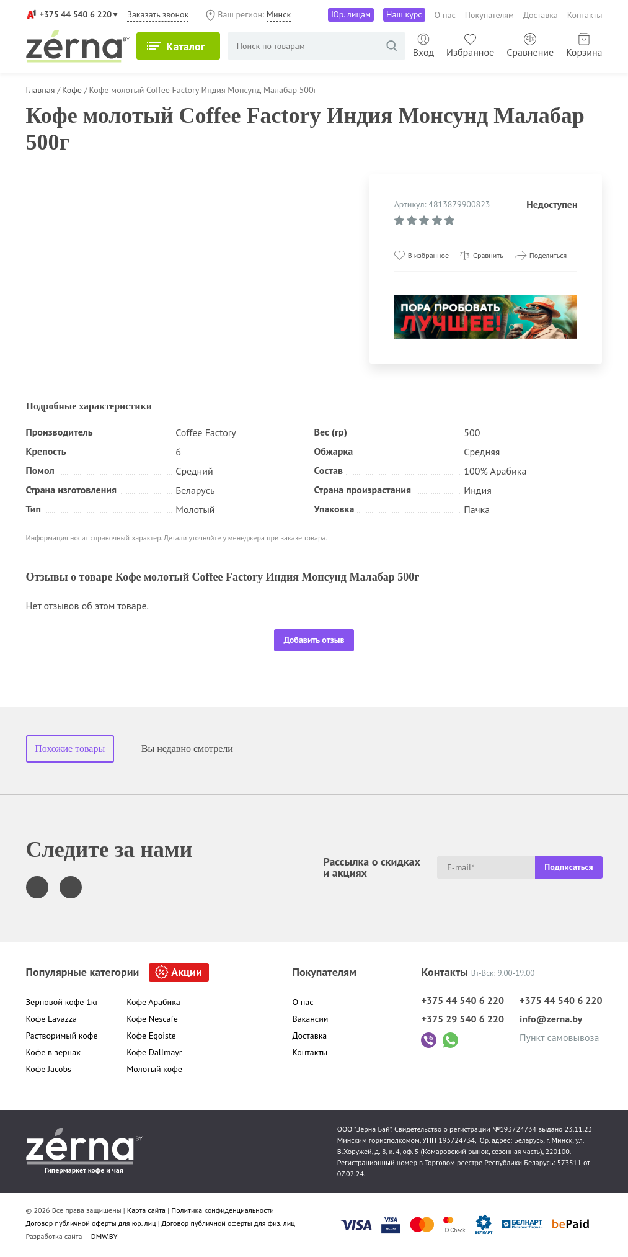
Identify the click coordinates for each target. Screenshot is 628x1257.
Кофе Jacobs (48, 1069)
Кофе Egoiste (150, 1035)
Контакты (585, 15)
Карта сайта (146, 1210)
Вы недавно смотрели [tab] (187, 748)
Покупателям (489, 15)
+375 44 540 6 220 (76, 14)
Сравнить (488, 255)
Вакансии (311, 1018)
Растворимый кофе (62, 1035)
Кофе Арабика (153, 1002)
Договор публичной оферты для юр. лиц (91, 1223)
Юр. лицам (351, 14)
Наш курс (404, 14)
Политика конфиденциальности (222, 1210)
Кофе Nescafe (152, 1018)
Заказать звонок (157, 14)
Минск (279, 14)
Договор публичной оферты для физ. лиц (228, 1223)
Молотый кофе (154, 1069)
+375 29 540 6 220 (462, 1019)
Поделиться (548, 255)
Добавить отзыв (313, 639)
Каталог (190, 46)
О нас (445, 15)
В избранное (428, 255)
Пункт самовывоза (559, 1037)
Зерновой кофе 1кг (62, 1002)
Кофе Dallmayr (154, 1052)
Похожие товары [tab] (70, 748)
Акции (186, 972)
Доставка (540, 15)
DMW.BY (104, 1236)
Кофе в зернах (53, 1052)
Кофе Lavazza (51, 1018)
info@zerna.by (551, 1019)
